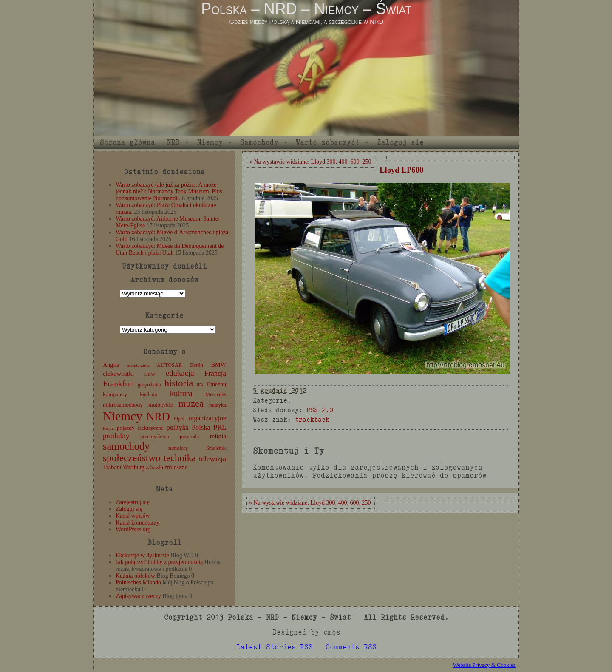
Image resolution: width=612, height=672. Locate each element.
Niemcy (210, 142)
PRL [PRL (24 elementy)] (219, 427)
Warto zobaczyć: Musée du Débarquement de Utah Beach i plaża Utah (170, 249)
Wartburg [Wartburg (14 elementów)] (133, 467)
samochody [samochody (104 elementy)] (126, 446)
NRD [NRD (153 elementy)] (158, 417)
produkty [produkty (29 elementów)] (116, 436)
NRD (173, 142)
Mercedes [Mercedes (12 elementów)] (215, 394)
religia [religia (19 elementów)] (218, 436)
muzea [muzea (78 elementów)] (191, 403)
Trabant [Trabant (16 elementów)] (112, 467)
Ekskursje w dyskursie (142, 555)
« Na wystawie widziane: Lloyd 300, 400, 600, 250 (310, 162)
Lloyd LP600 (401, 169)
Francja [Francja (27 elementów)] (215, 373)
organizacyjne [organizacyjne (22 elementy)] (207, 418)
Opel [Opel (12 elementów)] (179, 419)
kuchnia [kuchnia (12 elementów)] (148, 394)
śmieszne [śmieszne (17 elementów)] (176, 467)
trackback (312, 419)
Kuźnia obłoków (135, 576)
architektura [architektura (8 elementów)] (138, 365)
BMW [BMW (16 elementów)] (218, 364)
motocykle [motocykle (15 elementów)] (160, 405)
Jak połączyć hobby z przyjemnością (159, 562)
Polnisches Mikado (138, 582)
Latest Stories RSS (274, 647)
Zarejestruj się (133, 502)
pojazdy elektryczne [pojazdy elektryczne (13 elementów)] (140, 428)
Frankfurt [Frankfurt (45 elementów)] (118, 383)
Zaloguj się (400, 142)
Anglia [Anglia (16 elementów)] (111, 364)
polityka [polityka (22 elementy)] (178, 427)
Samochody (259, 142)
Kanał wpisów (133, 516)
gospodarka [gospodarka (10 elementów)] (149, 385)
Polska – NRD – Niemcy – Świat (306, 8)
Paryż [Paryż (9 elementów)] (108, 428)
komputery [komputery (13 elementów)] (115, 394)
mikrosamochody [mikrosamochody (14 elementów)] (123, 405)
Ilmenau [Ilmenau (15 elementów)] (216, 384)
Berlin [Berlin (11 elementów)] (196, 365)
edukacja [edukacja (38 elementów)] (180, 373)
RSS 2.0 (319, 410)
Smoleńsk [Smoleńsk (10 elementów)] (216, 448)
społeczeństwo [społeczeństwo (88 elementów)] (132, 457)
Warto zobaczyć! (328, 142)
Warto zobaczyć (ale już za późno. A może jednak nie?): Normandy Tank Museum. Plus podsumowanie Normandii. (169, 191)
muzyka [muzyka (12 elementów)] (217, 405)
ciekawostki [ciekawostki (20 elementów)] (118, 373)
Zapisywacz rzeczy (138, 596)
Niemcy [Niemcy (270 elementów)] (122, 416)
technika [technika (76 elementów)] (180, 458)
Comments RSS (351, 647)
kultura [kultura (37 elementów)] (181, 393)
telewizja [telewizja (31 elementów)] (212, 458)
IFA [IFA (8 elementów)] (199, 385)
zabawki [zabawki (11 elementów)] (154, 468)
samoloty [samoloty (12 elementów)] (178, 448)
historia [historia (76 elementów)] (178, 383)
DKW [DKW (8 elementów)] (149, 374)
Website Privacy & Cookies (484, 665)
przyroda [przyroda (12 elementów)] (189, 436)
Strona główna (127, 142)
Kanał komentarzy (137, 522)
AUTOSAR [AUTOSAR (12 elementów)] (169, 365)
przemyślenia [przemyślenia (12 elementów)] (154, 436)
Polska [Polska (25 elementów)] (201, 427)
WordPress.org (133, 529)
